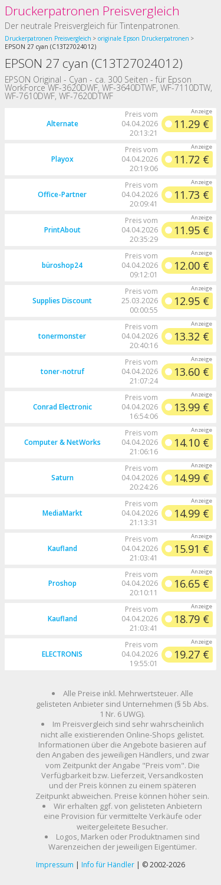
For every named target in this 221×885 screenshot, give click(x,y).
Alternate (62, 124)
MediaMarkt (62, 513)
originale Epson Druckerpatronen (143, 38)
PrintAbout (62, 230)
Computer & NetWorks (62, 442)
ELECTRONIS (62, 654)
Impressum (55, 865)
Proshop (62, 583)
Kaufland (62, 548)
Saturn (62, 478)
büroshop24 (62, 265)
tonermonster (62, 336)
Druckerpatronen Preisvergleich (92, 10)
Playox (62, 159)
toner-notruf (62, 371)
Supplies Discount (62, 301)
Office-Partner (62, 194)
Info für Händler (107, 865)
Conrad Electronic (62, 407)
